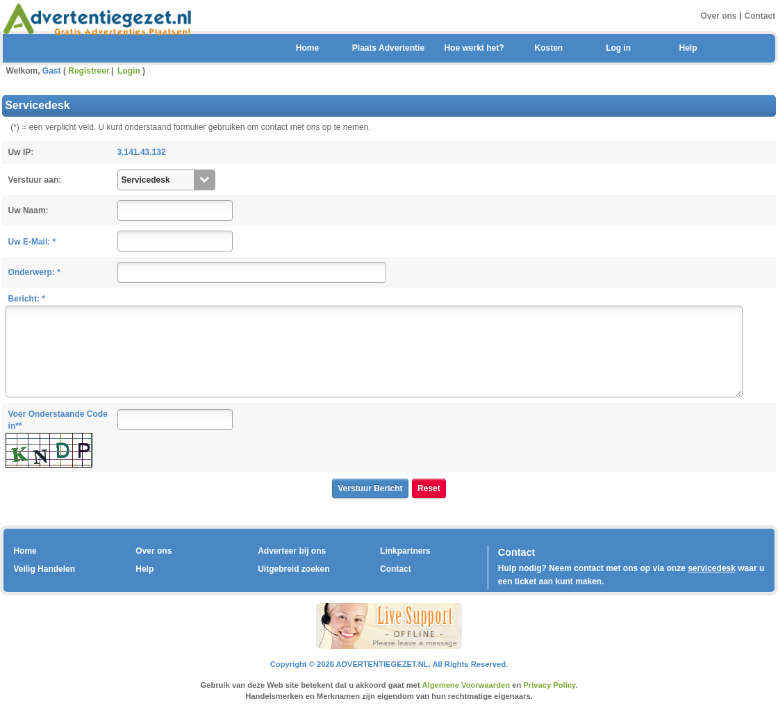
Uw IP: (21, 152)
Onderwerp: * (34, 272)
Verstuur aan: (35, 180)
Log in (618, 48)
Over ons (718, 15)
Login (128, 71)
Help (688, 48)
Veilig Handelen (44, 569)
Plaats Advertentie (388, 48)
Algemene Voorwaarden (466, 685)
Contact (760, 15)
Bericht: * (26, 299)
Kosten (548, 48)
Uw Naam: (28, 210)
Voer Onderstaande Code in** (58, 420)
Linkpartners (405, 551)
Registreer (88, 71)
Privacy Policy (549, 685)
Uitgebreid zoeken (293, 569)
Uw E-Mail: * (32, 242)
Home (307, 48)
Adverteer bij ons (292, 551)
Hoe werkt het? (474, 48)
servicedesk (712, 568)
